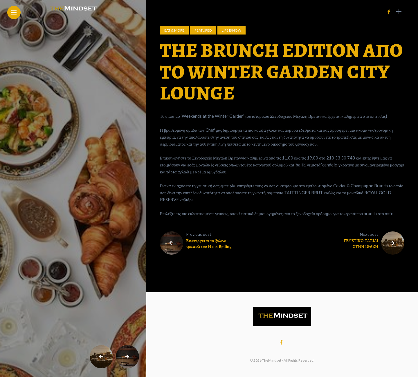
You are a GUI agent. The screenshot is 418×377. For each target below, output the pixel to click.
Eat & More (174, 30)
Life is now (231, 30)
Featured (203, 30)
